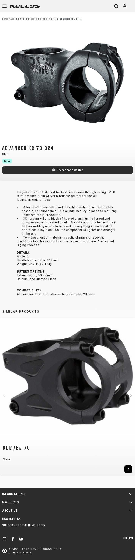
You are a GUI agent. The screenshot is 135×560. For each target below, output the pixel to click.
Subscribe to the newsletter (24, 525)
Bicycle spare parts (37, 19)
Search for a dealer (70, 169)
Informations (13, 494)
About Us (9, 510)
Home (5, 19)
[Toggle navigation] (4, 6)
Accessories (17, 19)
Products (10, 502)
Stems (54, 19)
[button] (4, 395)
